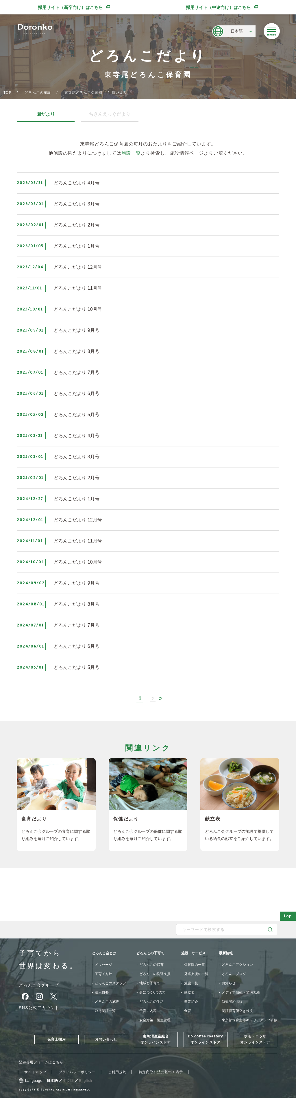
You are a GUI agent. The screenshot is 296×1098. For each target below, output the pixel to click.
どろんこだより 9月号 (76, 330)
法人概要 (102, 992)
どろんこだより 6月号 (76, 393)
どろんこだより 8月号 (76, 351)
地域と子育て (149, 983)
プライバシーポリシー (77, 1072)
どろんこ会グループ (39, 985)
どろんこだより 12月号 (78, 267)
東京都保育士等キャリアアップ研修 (249, 1020)
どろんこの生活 (151, 1002)
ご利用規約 (117, 1072)
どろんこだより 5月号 (76, 414)
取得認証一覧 (105, 1011)
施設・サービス (193, 953)
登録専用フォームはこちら (41, 1062)
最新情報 (226, 953)
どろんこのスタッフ (110, 983)
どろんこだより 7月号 (76, 372)
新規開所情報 (232, 1002)
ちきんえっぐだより (109, 114)
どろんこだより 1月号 (76, 246)
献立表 (189, 992)
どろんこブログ (234, 974)
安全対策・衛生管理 (155, 1020)
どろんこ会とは (104, 953)
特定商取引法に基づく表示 (161, 1072)
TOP (7, 93)
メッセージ (103, 965)
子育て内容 (148, 1011)
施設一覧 (131, 153)
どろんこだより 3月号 (76, 203)
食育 (187, 1011)
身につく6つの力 (152, 992)
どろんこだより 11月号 (78, 288)
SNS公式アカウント (39, 1007)
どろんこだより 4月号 (76, 182)
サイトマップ (35, 1072)
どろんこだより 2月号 (76, 224)
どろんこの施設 (38, 93)
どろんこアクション (237, 965)
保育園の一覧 (194, 965)
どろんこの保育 (151, 965)
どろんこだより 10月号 (78, 309)
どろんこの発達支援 (155, 974)
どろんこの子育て (150, 953)
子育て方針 (103, 974)
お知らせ (229, 983)
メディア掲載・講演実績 (241, 992)
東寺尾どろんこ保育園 (83, 93)
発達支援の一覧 (196, 974)
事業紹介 (191, 1002)
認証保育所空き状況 (237, 1011)
